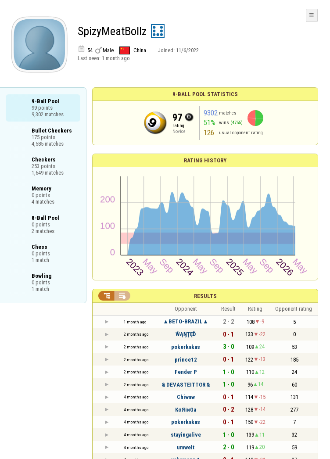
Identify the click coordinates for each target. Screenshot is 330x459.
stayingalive (186, 434)
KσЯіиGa (185, 409)
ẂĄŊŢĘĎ (186, 334)
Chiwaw (186, 397)
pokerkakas (185, 347)
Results (205, 296)
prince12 (186, 359)
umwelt (185, 447)
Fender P (186, 372)
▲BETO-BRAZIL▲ (185, 321)
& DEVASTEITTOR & (186, 384)
